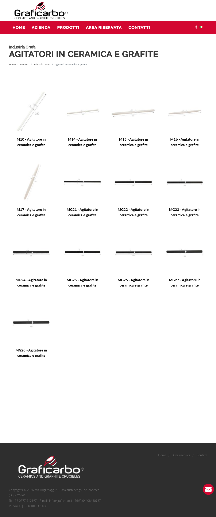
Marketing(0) (75, 491)
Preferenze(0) (54, 491)
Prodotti (24, 64)
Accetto (101, 477)
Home (12, 64)
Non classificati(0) (99, 491)
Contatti (202, 400)
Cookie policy (36, 450)
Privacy (14, 450)
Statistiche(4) (33, 491)
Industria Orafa (42, 64)
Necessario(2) (11, 491)
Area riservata (181, 400)
